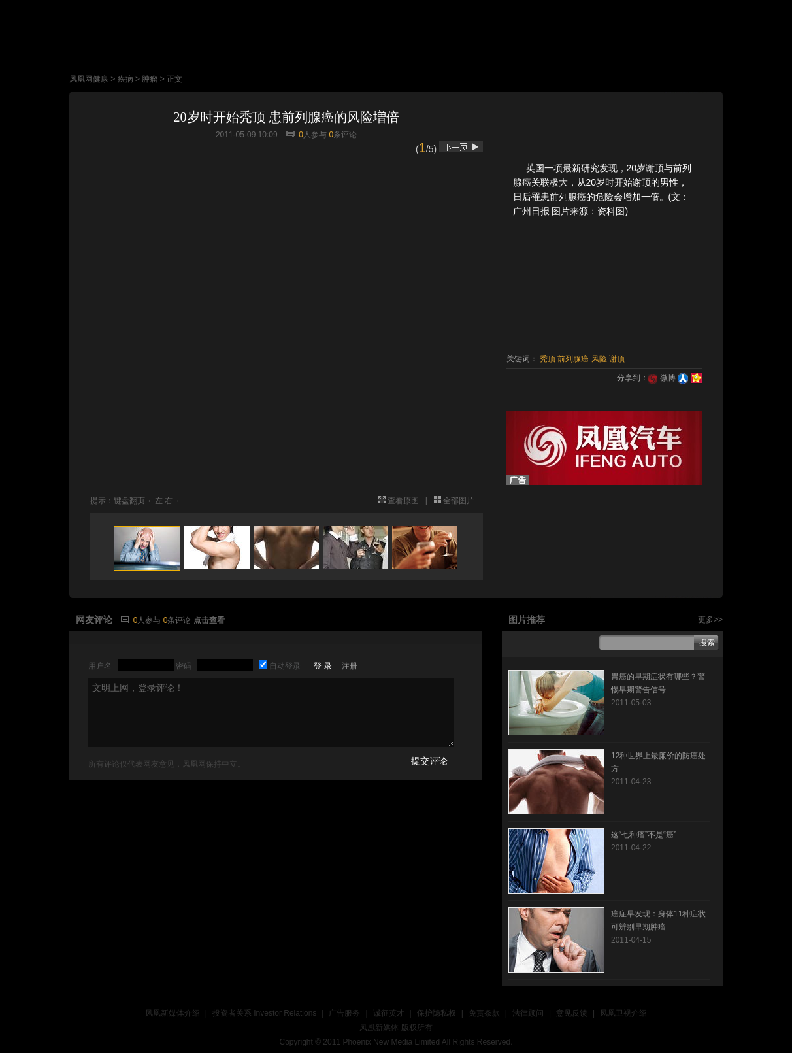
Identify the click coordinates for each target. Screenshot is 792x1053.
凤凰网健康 (88, 79)
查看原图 (403, 500)
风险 (599, 358)
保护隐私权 (436, 1013)
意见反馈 (571, 1013)
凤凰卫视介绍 (623, 1013)
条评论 (343, 134)
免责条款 (484, 1013)
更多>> (710, 619)
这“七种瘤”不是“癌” (643, 834)
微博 (661, 377)
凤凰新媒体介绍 (172, 1013)
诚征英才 (388, 1013)
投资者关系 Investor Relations (264, 1013)
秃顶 (547, 358)
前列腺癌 (573, 358)
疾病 (125, 79)
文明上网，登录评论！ (271, 712)
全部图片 (458, 500)
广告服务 (344, 1013)
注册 (349, 666)
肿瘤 (149, 79)
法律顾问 (528, 1013)
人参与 (313, 134)
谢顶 (617, 358)
